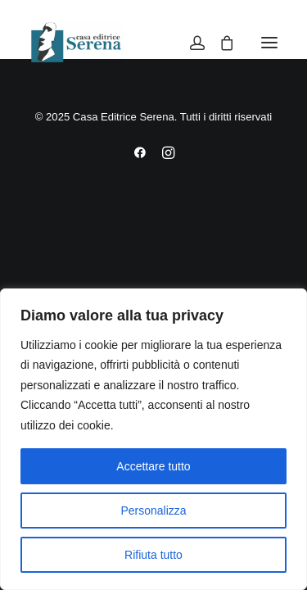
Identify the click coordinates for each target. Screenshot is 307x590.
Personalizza (153, 510)
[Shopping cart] (219, 42)
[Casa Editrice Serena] (76, 42)
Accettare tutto (153, 466)
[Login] (190, 42)
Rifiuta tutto (153, 554)
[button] (269, 42)
